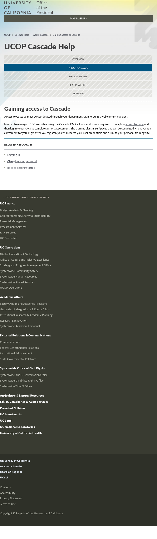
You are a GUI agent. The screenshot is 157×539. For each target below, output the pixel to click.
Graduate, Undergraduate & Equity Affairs (25, 309)
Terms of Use (8, 504)
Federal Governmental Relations (19, 348)
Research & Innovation (13, 320)
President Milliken (12, 408)
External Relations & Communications (25, 335)
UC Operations (10, 247)
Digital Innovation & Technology (19, 254)
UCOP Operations (11, 287)
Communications (10, 342)
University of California (15, 461)
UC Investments (11, 414)
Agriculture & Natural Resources (22, 395)
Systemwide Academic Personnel (20, 326)
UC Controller (8, 238)
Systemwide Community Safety (19, 271)
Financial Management (14, 221)
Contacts (5, 487)
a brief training (135, 124)
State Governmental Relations (18, 359)
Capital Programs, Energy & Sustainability (25, 216)
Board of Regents (11, 472)
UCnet (4, 477)
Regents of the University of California (39, 513)
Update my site (78, 76)
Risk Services (8, 232)
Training (78, 93)
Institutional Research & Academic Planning (26, 315)
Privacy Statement (11, 498)
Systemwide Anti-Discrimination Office (24, 375)
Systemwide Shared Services (17, 282)
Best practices (78, 85)
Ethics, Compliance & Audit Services (24, 402)
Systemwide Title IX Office (16, 386)
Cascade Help (22, 34)
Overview (78, 59)
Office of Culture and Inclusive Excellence (24, 259)
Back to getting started (21, 168)
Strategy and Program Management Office (25, 265)
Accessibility (7, 493)
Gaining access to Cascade (66, 34)
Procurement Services (13, 227)
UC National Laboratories (17, 427)
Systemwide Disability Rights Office (22, 380)
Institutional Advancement (16, 353)
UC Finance (7, 203)
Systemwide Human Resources (18, 276)
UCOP (7, 34)
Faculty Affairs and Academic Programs (23, 304)
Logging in (13, 155)
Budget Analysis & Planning (16, 210)
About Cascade (41, 34)
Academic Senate (11, 466)
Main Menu (45, 19)
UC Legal (6, 420)
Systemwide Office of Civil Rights (22, 368)
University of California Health (21, 433)
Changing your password (22, 161)
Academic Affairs (11, 297)
